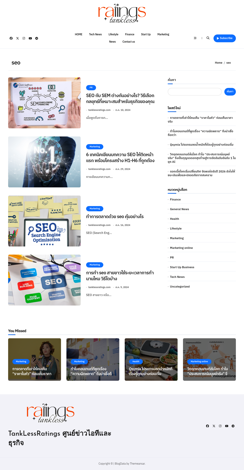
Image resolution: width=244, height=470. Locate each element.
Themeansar (137, 464)
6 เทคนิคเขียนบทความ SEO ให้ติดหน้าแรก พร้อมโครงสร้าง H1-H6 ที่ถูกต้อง (120, 157)
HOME (78, 34)
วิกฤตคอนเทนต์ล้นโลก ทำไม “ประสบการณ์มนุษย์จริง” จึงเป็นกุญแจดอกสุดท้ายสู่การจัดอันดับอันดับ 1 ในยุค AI (202, 158)
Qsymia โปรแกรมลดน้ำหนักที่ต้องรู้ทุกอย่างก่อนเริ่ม (201, 144)
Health (174, 219)
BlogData (120, 464)
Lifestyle (113, 34)
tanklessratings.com (99, 110)
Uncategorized (180, 287)
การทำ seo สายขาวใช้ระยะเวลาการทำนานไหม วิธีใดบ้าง (120, 276)
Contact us (129, 42)
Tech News (95, 34)
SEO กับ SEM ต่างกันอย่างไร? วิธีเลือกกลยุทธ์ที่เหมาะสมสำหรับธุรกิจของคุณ (120, 98)
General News (179, 209)
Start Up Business (182, 267)
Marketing (163, 34)
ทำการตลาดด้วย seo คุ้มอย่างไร (115, 216)
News (112, 42)
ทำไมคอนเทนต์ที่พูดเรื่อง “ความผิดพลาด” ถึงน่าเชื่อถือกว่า (200, 133)
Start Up (146, 34)
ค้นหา (172, 80)
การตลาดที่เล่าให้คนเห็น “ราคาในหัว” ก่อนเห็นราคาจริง (200, 120)
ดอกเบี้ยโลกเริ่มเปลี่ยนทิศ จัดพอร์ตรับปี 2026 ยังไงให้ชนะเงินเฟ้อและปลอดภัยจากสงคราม (201, 173)
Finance (129, 34)
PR (91, 87)
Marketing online (181, 248)
